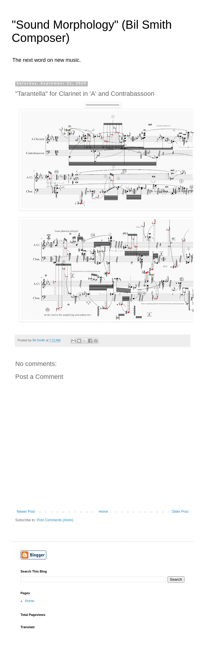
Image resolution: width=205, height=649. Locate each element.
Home (103, 512)
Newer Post (26, 512)
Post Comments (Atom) (55, 520)
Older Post (180, 512)
